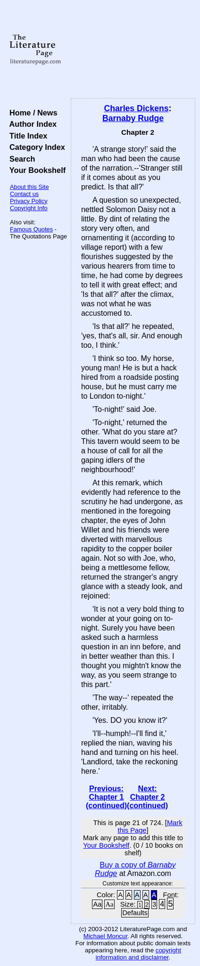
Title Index (26, 135)
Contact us (24, 193)
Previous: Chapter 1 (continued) (106, 797)
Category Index (35, 147)
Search (20, 159)
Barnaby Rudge (133, 118)
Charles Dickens (136, 108)
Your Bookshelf (35, 170)
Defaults (135, 913)
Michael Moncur (105, 936)
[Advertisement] (133, 49)
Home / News (31, 112)
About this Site (29, 186)
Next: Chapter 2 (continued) (147, 797)
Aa (97, 904)
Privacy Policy (29, 201)
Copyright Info (29, 208)
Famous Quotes (31, 229)
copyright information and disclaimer (138, 954)
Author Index (31, 124)
